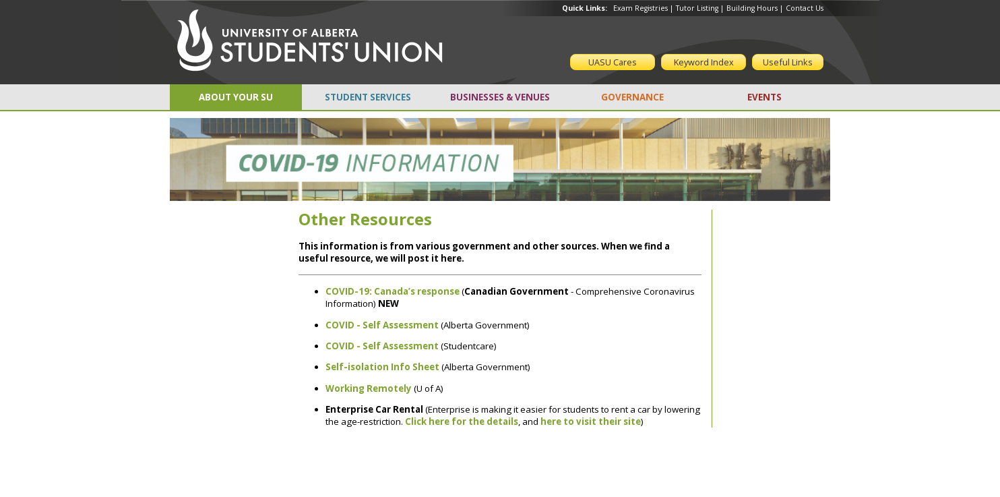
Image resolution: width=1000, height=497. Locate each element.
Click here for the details (461, 421)
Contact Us (804, 8)
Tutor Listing (697, 8)
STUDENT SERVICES (368, 97)
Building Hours (752, 8)
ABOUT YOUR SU (236, 97)
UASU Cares (612, 62)
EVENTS (764, 97)
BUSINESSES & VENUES (500, 97)
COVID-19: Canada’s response (392, 291)
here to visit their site (590, 421)
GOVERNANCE (632, 97)
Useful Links (788, 62)
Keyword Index (704, 62)
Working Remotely (368, 388)
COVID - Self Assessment (382, 346)
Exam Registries (640, 8)
